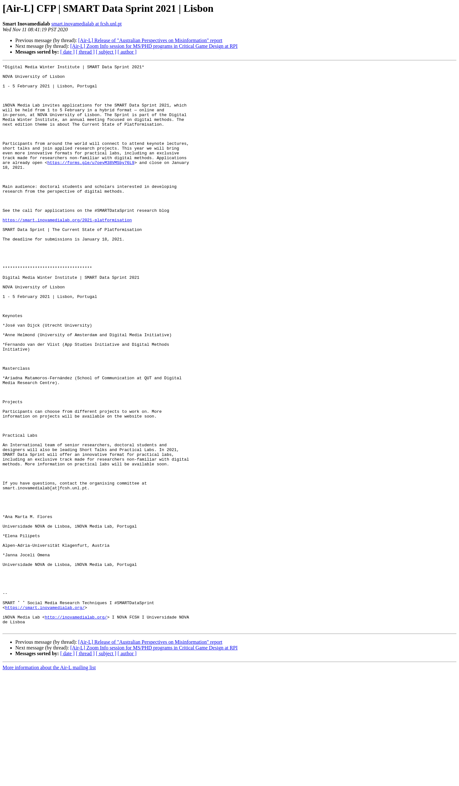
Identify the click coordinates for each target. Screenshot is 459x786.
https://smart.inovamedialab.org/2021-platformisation (67, 251)
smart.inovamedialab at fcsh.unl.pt (86, 23)
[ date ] (67, 52)
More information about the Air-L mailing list (49, 780)
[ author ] (127, 52)
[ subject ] (106, 52)
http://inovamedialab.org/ (76, 728)
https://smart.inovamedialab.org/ (45, 716)
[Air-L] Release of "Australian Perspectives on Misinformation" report (150, 40)
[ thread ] (85, 52)
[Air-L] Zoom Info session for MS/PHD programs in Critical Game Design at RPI (153, 46)
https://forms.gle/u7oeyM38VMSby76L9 (90, 182)
